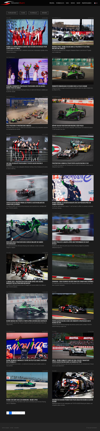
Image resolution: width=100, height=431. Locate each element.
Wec (67, 3)
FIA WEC (23, 12)
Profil (52, 3)
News (73, 3)
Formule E (60, 3)
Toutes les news (12, 12)
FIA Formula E (33, 12)
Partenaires (86, 3)
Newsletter (16, 427)
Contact (11, 427)
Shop (78, 3)
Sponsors (44, 12)
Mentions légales (5, 427)
